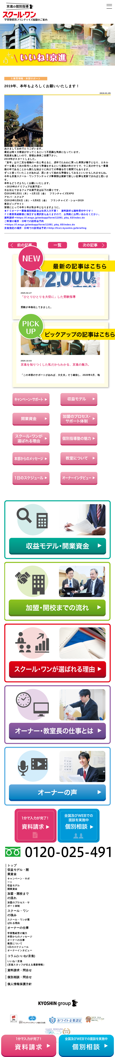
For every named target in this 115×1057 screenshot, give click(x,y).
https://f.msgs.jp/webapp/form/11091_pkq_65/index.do (41, 224)
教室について (14, 943)
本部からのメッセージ (19, 936)
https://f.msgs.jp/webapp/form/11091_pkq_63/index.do (51, 217)
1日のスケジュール (18, 947)
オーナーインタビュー (19, 950)
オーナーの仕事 (16, 940)
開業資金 (12, 889)
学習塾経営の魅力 (17, 933)
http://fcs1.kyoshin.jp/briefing (68, 228)
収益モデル (13, 885)
